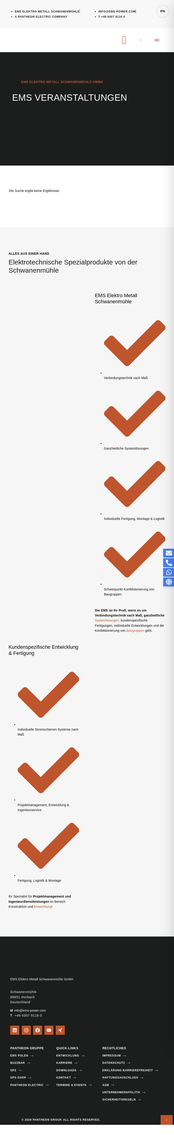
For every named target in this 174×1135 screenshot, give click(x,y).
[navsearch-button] (140, 39)
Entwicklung (42, 906)
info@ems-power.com (30, 1010)
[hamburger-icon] (124, 40)
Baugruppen (135, 630)
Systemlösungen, (107, 620)
